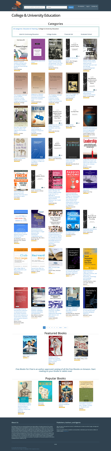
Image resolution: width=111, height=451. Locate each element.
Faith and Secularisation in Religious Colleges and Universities (37, 161)
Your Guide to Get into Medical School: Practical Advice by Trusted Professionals (20, 235)
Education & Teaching (30, 29)
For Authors (81, 6)
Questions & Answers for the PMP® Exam (72, 232)
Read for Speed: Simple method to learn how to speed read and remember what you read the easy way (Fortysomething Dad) (90, 64)
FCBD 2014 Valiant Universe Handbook (64, 403)
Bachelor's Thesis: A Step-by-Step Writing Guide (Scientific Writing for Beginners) (90, 311)
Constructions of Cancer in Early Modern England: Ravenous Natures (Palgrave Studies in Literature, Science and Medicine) (24, 407)
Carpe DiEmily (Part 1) (28, 355)
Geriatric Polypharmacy (55, 157)
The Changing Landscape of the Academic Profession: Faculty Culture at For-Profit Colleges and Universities (20, 98)
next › (60, 327)
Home (55, 444)
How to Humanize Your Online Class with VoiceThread (72, 161)
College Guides (51, 34)
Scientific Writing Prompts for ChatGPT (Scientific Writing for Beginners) (73, 271)
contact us (66, 431)
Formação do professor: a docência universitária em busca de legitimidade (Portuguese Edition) (90, 129)
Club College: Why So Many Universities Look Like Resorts (20, 269)
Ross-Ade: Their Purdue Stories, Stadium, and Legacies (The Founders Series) (20, 130)
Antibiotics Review (36, 189)
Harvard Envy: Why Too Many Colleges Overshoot (38, 268)
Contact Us (94, 6)
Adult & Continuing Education (29, 34)
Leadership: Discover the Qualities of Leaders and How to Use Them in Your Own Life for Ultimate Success (90, 162)
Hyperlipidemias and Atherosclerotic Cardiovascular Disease (89, 93)
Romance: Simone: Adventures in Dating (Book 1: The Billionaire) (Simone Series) (55, 359)
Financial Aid (68, 34)
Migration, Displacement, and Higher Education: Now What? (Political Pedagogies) (72, 310)
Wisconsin (41, 402)
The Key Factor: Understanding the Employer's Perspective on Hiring (37, 130)
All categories (17, 29)
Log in (87, 6)
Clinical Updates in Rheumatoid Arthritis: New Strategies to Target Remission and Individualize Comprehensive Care (37, 232)
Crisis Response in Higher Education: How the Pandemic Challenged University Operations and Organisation (38, 310)
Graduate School (86, 34)
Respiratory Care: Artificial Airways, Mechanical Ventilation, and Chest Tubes (55, 127)
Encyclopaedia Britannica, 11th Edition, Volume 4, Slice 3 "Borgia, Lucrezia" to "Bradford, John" (86, 405)
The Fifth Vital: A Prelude (80, 357)
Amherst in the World (19, 158)
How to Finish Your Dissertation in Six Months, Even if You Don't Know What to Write (21, 194)
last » (65, 327)
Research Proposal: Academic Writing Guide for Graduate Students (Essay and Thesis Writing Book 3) (20, 64)
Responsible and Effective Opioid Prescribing (90, 229)
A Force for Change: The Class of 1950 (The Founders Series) (72, 95)
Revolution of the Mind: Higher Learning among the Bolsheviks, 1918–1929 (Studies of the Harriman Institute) (55, 63)
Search (71, 7)
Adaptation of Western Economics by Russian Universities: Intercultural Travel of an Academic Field (38, 97)
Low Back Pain (69, 125)
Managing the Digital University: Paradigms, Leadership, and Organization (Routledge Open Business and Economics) (55, 312)
